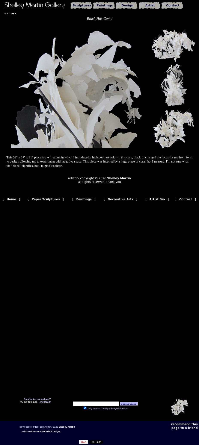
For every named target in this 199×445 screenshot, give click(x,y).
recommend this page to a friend (184, 426)
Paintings (104, 5)
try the (29, 402)
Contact (173, 5)
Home (11, 199)
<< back (10, 13)
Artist (150, 5)
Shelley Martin (119, 178)
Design (127, 5)
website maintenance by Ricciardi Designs (41, 431)
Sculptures (82, 5)
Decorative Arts (120, 199)
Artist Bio (157, 199)
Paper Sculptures (46, 199)
